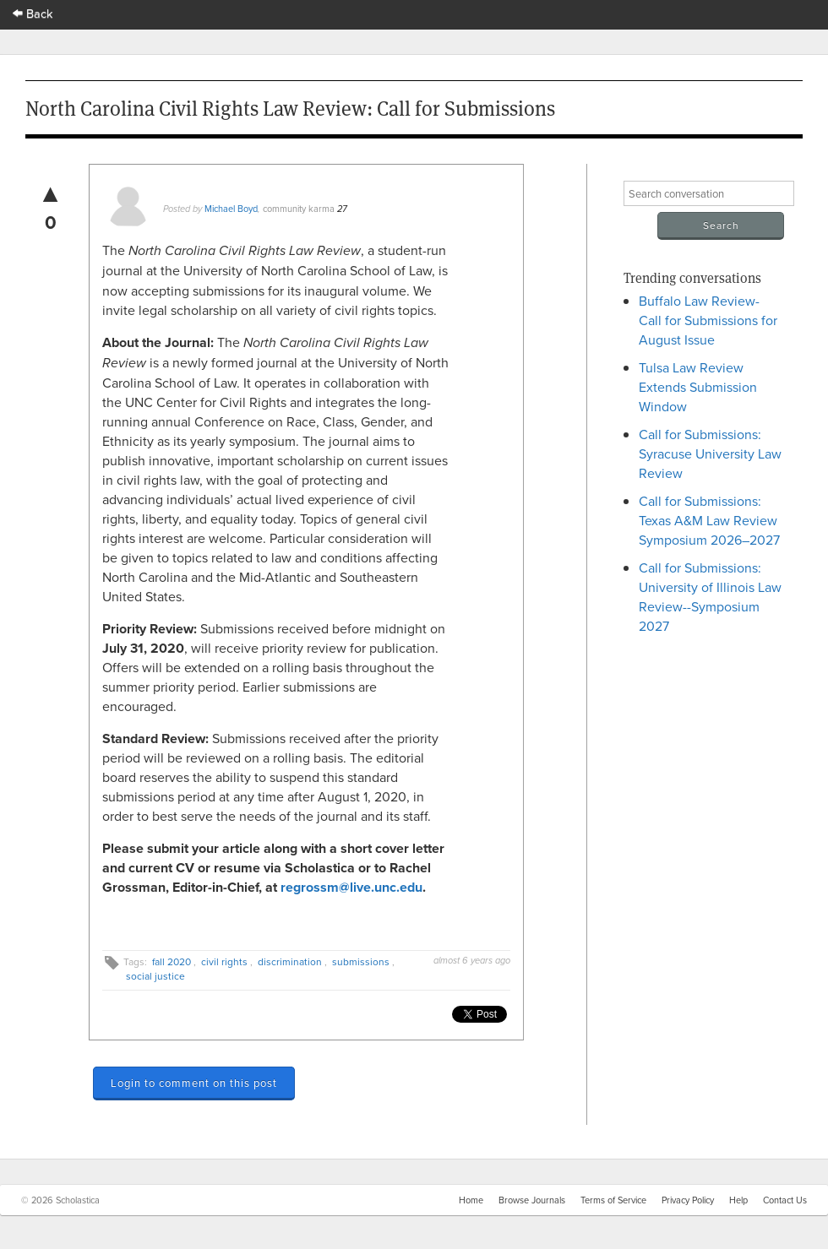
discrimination (290, 961)
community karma (299, 208)
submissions (360, 961)
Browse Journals (531, 1200)
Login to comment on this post (194, 1082)
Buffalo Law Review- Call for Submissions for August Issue (708, 320)
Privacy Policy (688, 1200)
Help (738, 1200)
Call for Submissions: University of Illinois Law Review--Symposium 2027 (710, 596)
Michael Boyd (231, 208)
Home (471, 1200)
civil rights (224, 961)
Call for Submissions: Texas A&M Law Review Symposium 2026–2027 (709, 520)
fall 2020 (171, 961)
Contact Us (785, 1200)
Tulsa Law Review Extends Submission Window (698, 386)
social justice (155, 976)
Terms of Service (613, 1200)
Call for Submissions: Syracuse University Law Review (710, 453)
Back (33, 13)
